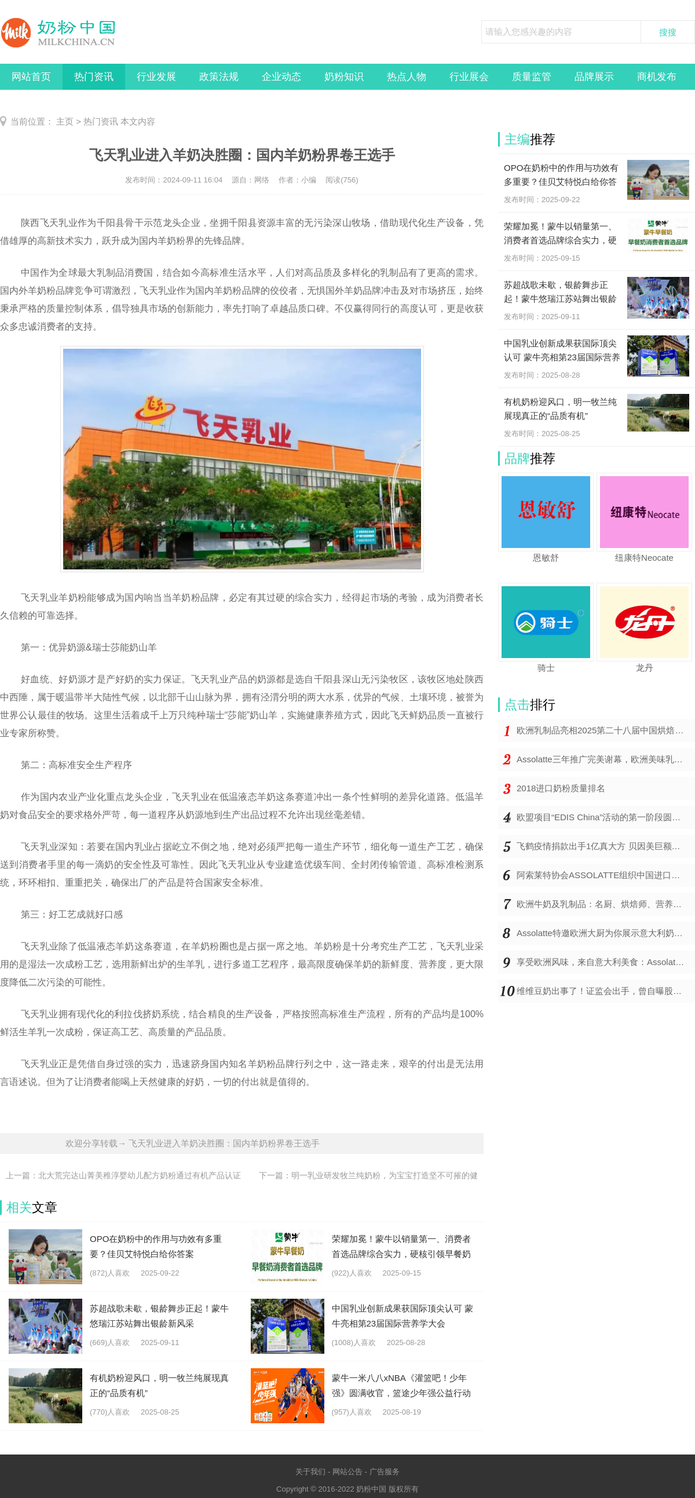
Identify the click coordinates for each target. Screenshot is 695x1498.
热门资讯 (94, 76)
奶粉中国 (371, 1489)
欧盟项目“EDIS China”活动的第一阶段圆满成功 (606, 817)
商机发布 (656, 76)
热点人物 (406, 76)
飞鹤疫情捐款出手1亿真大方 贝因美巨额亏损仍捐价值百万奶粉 (606, 846)
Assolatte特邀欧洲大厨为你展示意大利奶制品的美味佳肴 (606, 933)
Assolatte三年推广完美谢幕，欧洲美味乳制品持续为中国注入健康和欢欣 (606, 759)
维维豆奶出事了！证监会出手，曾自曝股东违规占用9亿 (606, 991)
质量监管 (531, 76)
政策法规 (219, 76)
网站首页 (31, 76)
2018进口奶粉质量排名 (561, 788)
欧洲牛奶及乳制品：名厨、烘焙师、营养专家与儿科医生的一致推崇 (606, 904)
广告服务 (385, 1471)
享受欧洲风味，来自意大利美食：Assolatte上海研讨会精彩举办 (606, 962)
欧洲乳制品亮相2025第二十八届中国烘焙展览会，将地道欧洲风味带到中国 (606, 730)
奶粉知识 (344, 76)
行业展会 (469, 76)
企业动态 (281, 76)
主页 (65, 121)
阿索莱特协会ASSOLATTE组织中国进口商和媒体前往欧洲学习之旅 (606, 875)
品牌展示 (594, 76)
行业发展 (156, 76)
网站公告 (347, 1471)
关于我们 (310, 1471)
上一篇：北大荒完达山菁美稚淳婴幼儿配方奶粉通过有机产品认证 (123, 1175)
